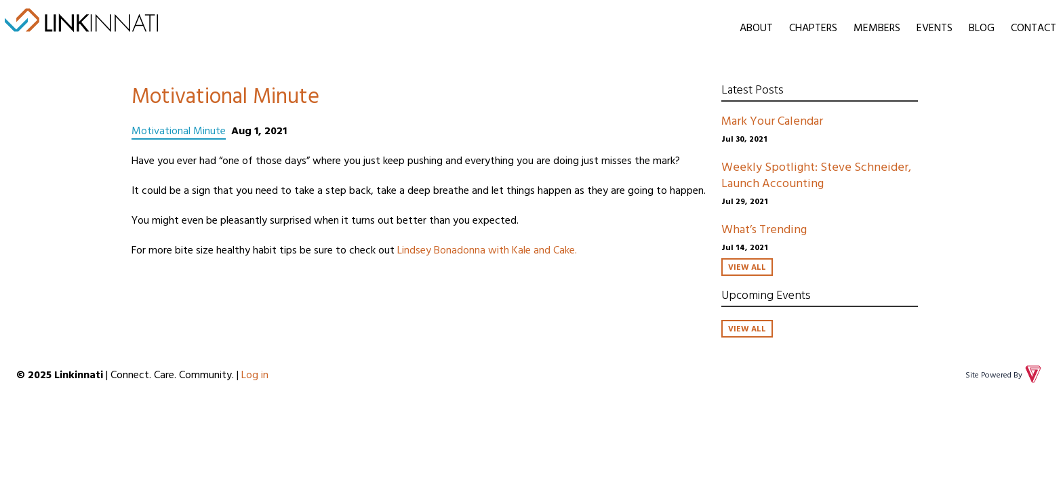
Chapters (813, 27)
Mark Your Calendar (772, 120)
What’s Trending (764, 229)
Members (877, 27)
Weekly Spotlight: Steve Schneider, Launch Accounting (816, 174)
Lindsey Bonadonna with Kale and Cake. (488, 249)
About (756, 27)
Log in (254, 374)
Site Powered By (1004, 374)
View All (747, 266)
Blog (982, 27)
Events (934, 27)
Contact (1033, 27)
